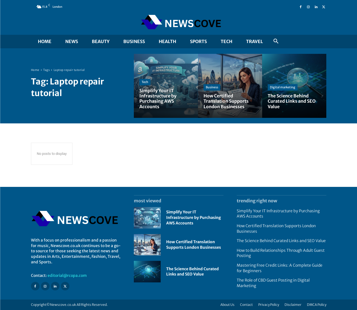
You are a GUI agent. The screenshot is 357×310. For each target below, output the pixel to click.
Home (35, 70)
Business (212, 87)
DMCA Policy (316, 305)
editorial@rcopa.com (67, 275)
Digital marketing (282, 87)
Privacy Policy (268, 305)
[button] (276, 41)
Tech (145, 82)
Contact (246, 305)
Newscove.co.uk (63, 305)
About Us (227, 305)
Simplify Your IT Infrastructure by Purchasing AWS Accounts (193, 217)
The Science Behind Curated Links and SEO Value (192, 271)
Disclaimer (293, 305)
